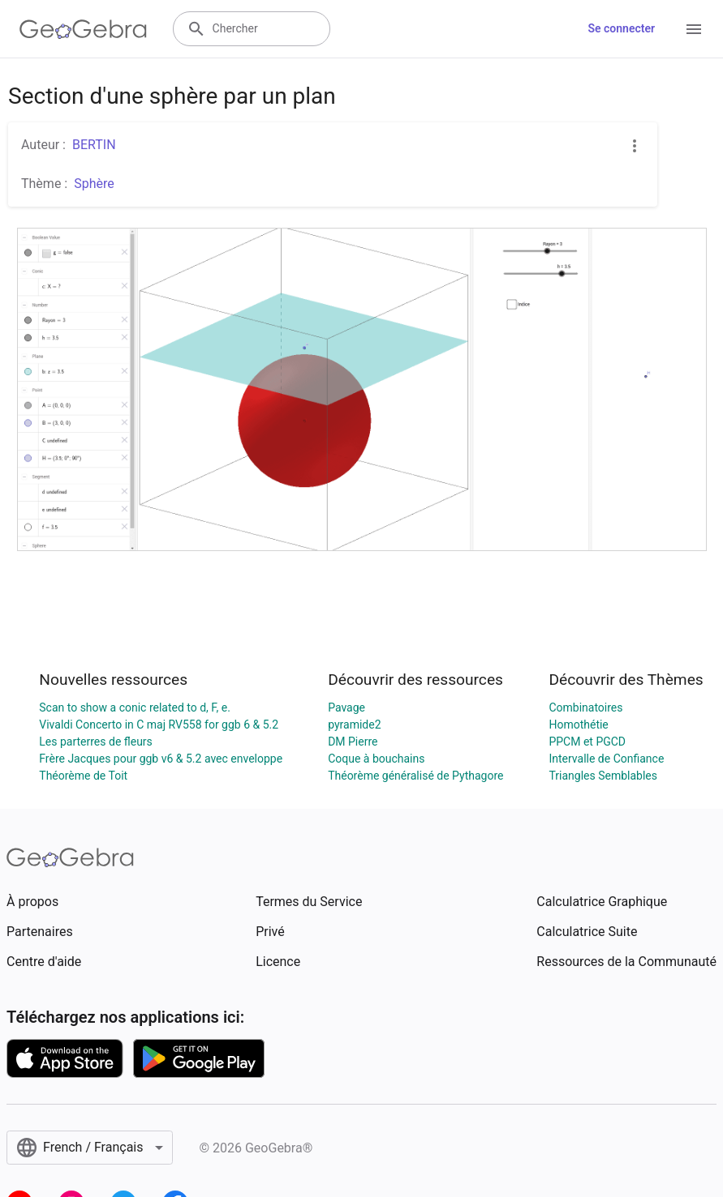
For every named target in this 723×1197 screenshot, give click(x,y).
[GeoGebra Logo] (83, 29)
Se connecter (621, 28)
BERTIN (94, 144)
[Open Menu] (694, 29)
